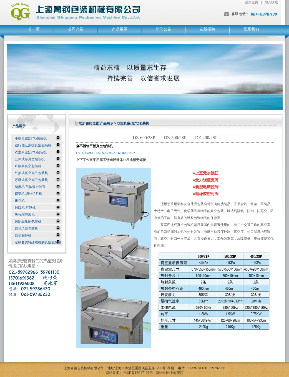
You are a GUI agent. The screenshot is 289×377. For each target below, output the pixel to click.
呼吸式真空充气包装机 (31, 180)
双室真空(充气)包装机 (31, 152)
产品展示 (119, 29)
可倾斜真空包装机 (28, 166)
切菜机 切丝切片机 (28, 194)
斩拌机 (20, 201)
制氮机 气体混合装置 (30, 187)
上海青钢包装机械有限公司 (84, 368)
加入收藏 (271, 2)
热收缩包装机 (25, 214)
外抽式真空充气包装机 (31, 173)
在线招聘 (207, 29)
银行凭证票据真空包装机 (33, 145)
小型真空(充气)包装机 (31, 138)
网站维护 (162, 373)
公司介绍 (76, 29)
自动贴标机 (23, 235)
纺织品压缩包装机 (28, 221)
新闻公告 (163, 29)
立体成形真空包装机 (30, 159)
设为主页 (251, 2)
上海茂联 (176, 373)
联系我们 (251, 29)
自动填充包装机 (26, 228)
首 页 (34, 29)
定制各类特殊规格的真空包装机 (38, 242)
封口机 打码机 (25, 208)
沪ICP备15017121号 (137, 373)
